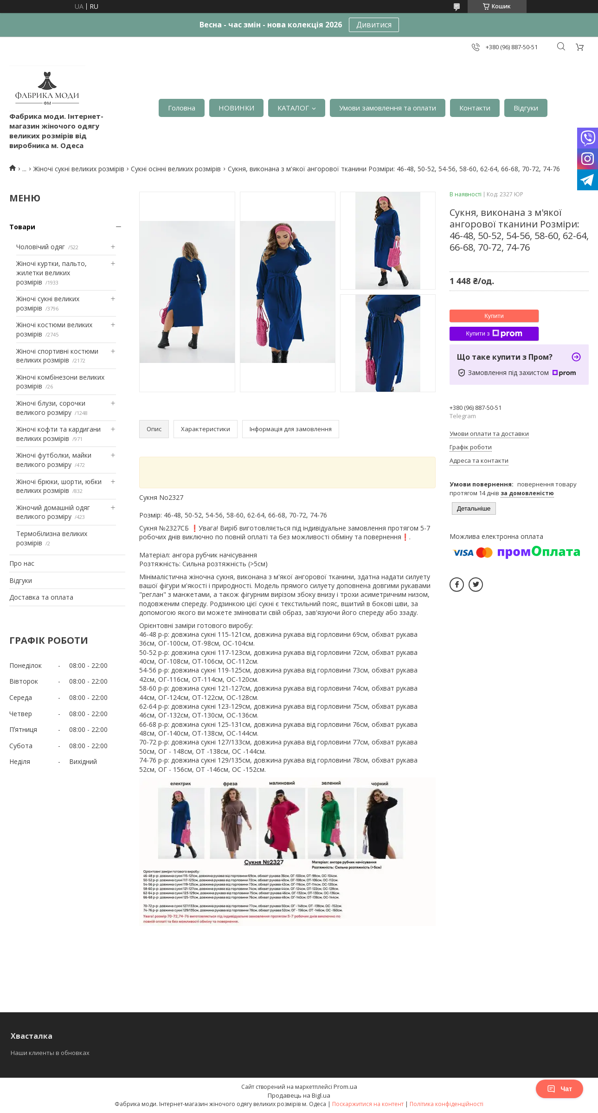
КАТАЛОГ (293, 107)
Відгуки (526, 107)
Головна (181, 107)
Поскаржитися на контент (368, 1104)
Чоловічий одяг (40, 246)
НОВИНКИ (236, 107)
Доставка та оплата (41, 597)
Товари (22, 226)
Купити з (494, 334)
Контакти (474, 107)
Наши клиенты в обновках (50, 1052)
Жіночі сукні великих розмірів (78, 168)
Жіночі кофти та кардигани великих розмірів (58, 434)
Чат (559, 1089)
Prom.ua (345, 1086)
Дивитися (374, 24)
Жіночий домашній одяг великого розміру (53, 512)
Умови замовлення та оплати (387, 107)
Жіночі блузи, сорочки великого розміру (50, 408)
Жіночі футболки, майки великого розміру (53, 460)
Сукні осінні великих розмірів (176, 168)
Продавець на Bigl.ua (299, 1095)
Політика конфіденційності (446, 1104)
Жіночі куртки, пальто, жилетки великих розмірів (51, 272)
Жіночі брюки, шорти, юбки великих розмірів (59, 486)
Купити (494, 315)
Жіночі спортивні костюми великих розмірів (57, 356)
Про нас (21, 563)
